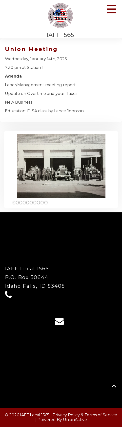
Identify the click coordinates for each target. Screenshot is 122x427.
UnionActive (75, 419)
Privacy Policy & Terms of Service (85, 415)
